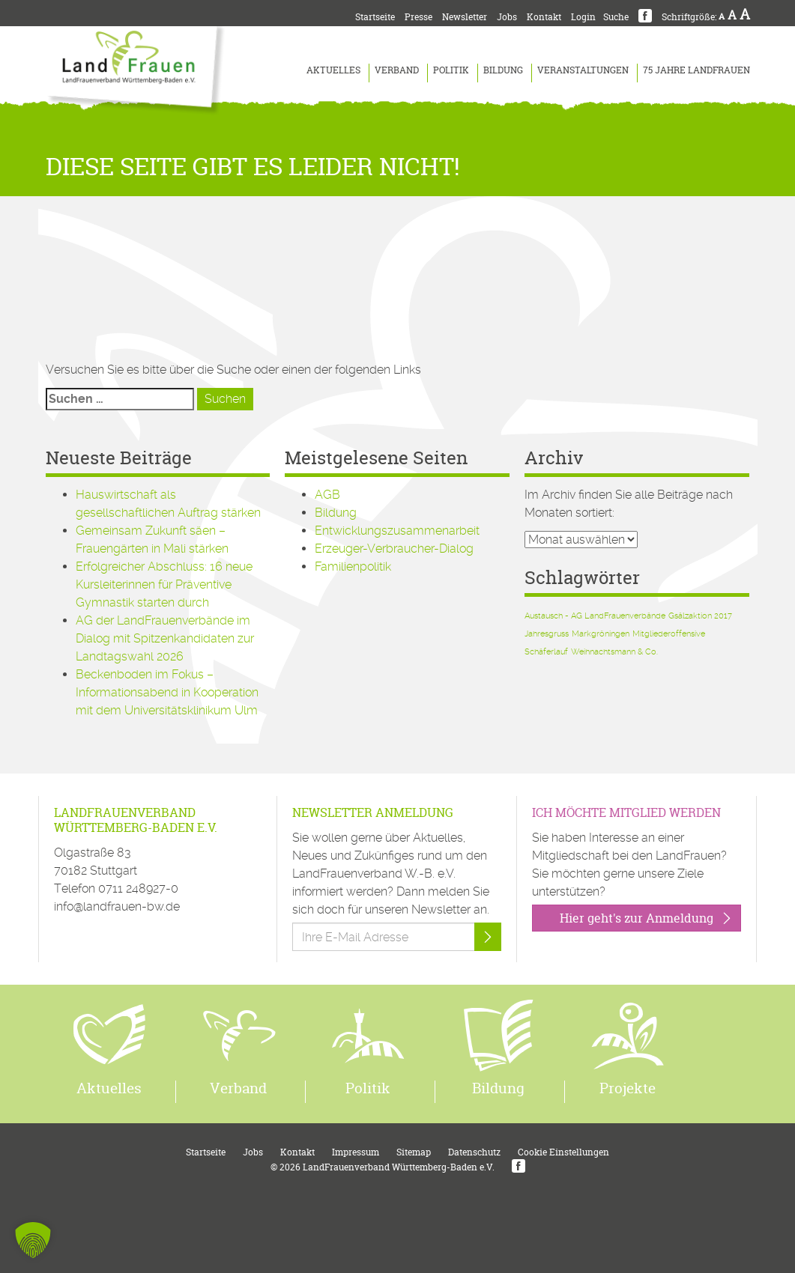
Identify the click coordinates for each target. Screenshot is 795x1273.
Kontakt (544, 16)
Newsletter (464, 16)
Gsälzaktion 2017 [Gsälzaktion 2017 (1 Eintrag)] (700, 616)
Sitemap (413, 1152)
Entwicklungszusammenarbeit (397, 530)
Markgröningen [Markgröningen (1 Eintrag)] (600, 634)
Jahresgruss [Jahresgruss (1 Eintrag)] (547, 634)
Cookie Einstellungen (563, 1152)
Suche (616, 16)
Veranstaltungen (583, 70)
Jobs (507, 16)
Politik (451, 70)
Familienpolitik (353, 566)
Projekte (627, 1088)
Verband (397, 70)
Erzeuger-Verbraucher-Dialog (394, 548)
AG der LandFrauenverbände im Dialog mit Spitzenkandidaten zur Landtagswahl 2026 (165, 638)
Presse (418, 16)
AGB (327, 494)
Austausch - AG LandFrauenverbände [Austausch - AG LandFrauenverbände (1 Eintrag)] (595, 616)
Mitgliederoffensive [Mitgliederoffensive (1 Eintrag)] (668, 634)
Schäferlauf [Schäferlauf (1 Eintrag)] (546, 652)
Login (583, 16)
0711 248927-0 (138, 888)
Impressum (355, 1152)
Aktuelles (333, 70)
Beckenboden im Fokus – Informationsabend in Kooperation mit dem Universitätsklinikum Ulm (167, 692)
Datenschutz (474, 1152)
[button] (33, 1240)
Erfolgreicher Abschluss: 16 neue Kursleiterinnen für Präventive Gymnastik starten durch (164, 584)
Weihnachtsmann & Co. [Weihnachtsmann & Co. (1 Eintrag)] (614, 652)
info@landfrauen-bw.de (117, 906)
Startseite (375, 16)
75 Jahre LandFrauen (696, 70)
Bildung (503, 70)
